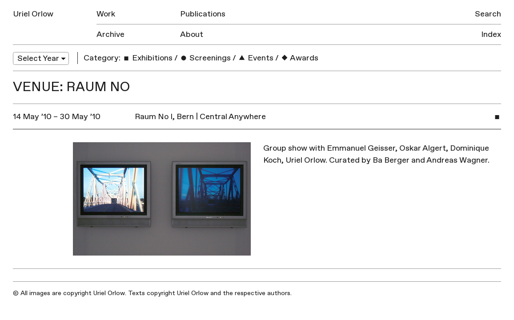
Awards (299, 58)
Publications (202, 14)
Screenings (205, 58)
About (191, 34)
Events (255, 58)
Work (105, 14)
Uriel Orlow (33, 14)
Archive (110, 34)
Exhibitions (147, 58)
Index (491, 34)
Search (488, 14)
